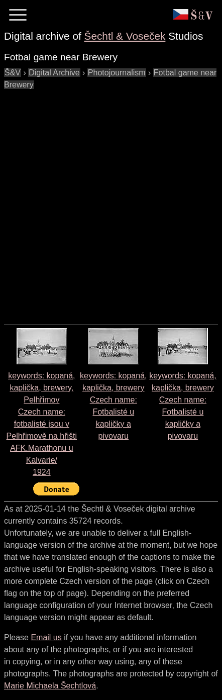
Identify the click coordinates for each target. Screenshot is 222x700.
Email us (46, 637)
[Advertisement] (111, 202)
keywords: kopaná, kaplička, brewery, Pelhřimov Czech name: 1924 (42, 423)
